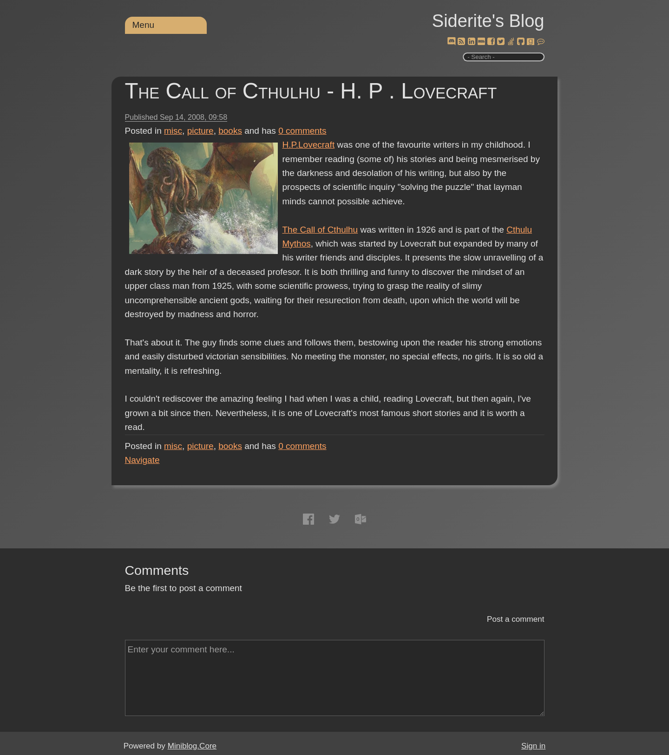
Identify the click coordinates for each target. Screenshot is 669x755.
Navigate (142, 460)
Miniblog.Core (192, 746)
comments (302, 131)
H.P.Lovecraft (308, 145)
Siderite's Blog (488, 21)
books (230, 131)
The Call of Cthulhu (320, 229)
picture (200, 131)
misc (173, 131)
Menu (143, 25)
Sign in (533, 746)
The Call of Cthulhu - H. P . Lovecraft (311, 90)
